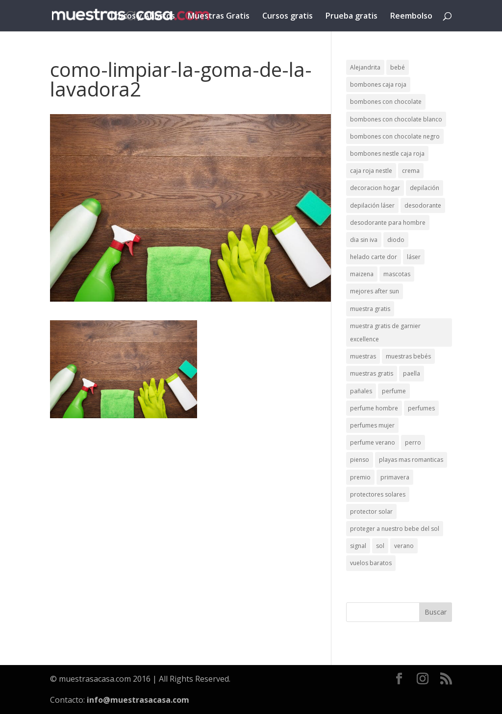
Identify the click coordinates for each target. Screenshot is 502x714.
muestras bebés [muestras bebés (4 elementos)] (408, 356)
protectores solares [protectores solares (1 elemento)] (377, 494)
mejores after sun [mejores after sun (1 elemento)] (374, 291)
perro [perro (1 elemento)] (413, 442)
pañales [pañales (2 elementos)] (361, 391)
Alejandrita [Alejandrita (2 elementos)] (365, 67)
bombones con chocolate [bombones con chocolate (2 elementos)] (386, 101)
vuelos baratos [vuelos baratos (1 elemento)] (371, 563)
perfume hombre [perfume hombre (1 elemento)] (374, 408)
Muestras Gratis (219, 16)
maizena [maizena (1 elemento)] (362, 274)
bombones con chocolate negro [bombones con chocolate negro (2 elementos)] (395, 136)
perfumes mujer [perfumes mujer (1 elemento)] (372, 425)
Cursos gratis (287, 16)
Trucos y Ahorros (142, 16)
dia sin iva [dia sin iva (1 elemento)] (363, 240)
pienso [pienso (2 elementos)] (359, 459)
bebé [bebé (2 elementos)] (397, 67)
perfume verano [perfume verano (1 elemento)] (372, 442)
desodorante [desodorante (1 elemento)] (422, 205)
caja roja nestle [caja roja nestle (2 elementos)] (371, 171)
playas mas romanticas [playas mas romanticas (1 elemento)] (411, 459)
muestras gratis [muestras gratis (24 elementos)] (371, 373)
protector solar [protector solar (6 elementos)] (371, 511)
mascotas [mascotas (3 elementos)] (396, 274)
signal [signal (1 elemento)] (358, 546)
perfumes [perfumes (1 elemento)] (421, 408)
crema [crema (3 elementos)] (411, 171)
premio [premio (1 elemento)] (360, 477)
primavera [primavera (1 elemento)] (394, 477)
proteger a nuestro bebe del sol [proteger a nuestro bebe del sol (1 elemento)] (394, 528)
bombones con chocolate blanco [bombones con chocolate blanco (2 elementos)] (396, 119)
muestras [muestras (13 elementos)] (363, 356)
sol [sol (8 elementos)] (380, 546)
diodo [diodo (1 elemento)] (395, 240)
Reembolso (411, 16)
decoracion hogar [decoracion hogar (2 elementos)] (375, 188)
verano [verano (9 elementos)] (404, 546)
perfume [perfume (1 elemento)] (394, 391)
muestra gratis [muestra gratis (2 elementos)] (370, 309)
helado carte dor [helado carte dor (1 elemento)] (373, 257)
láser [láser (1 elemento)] (414, 257)
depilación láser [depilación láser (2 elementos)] (372, 205)
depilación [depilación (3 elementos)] (424, 188)
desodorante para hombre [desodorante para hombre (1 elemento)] (388, 222)
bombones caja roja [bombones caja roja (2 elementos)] (378, 84)
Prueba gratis (351, 16)
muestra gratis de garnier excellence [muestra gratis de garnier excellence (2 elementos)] (385, 332)
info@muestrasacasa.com (138, 699)
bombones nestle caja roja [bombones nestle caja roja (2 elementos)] (387, 153)
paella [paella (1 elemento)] (411, 373)
